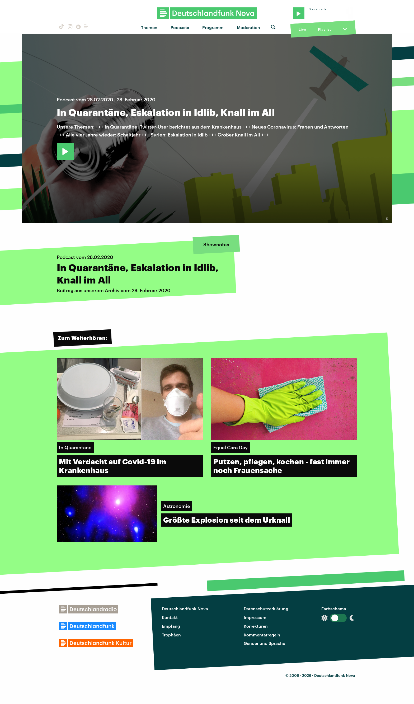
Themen (149, 27)
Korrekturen (256, 626)
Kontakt (170, 617)
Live (302, 29)
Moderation (248, 27)
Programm (213, 27)
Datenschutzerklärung (266, 608)
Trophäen (171, 634)
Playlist (324, 29)
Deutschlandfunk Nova (185, 608)
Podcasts (180, 27)
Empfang (171, 626)
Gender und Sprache (264, 643)
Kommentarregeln (262, 634)
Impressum (255, 617)
